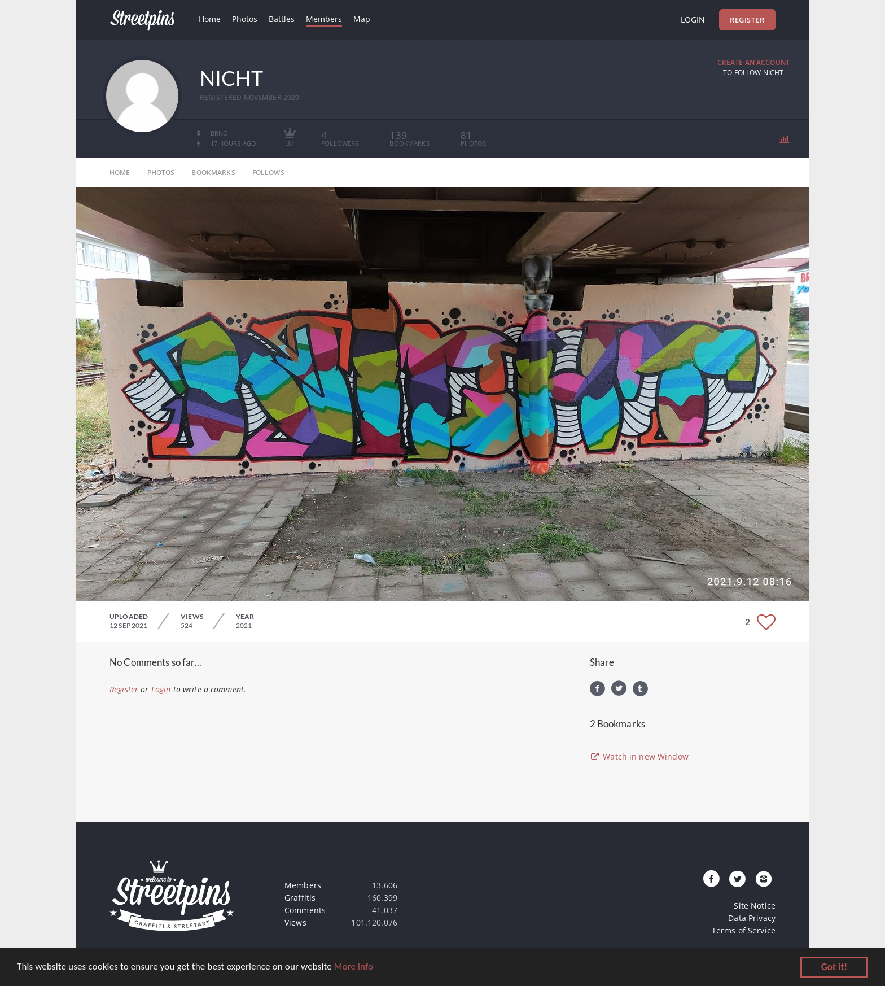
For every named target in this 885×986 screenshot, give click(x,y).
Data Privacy (752, 918)
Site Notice (755, 905)
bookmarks (213, 172)
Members (324, 19)
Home (210, 19)
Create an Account (753, 62)
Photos (244, 19)
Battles (282, 19)
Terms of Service (744, 930)
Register (747, 20)
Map (361, 19)
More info (353, 968)
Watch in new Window (639, 756)
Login (693, 19)
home (119, 172)
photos (161, 172)
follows (268, 172)
